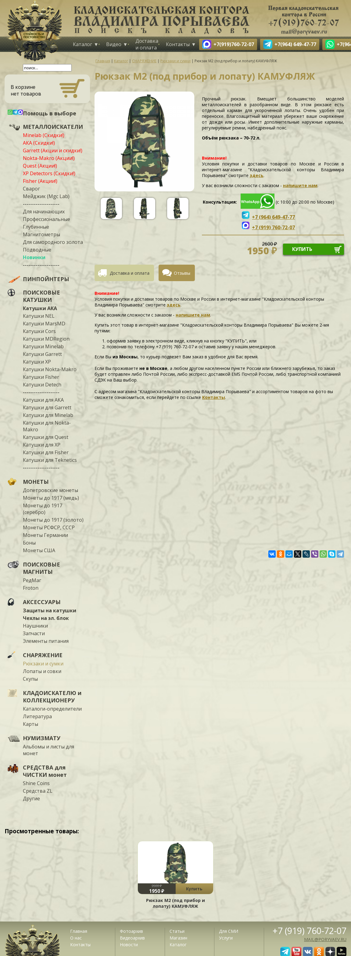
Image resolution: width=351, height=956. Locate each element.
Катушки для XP (41, 444)
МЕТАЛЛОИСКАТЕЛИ (53, 126)
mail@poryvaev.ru (325, 939)
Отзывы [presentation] (182, 273)
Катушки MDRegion (46, 338)
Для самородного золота (53, 242)
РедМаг (32, 580)
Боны (29, 542)
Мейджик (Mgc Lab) (46, 196)
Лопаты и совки (42, 671)
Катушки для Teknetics (50, 460)
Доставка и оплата (146, 44)
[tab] (127, 273)
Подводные (37, 249)
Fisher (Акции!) (40, 181)
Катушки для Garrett (47, 407)
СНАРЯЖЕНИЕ (43, 655)
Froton (30, 588)
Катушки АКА (40, 308)
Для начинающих (44, 211)
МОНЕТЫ (36, 481)
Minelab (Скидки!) (43, 135)
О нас (76, 938)
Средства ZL (37, 791)
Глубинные (36, 226)
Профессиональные (46, 219)
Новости (129, 944)
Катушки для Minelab (48, 415)
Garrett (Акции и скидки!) (52, 150)
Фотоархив (131, 931)
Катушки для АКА (43, 400)
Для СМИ (228, 931)
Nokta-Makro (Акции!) (49, 158)
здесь (256, 175)
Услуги (226, 938)
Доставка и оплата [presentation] (129, 273)
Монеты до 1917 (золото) (53, 519)
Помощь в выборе (49, 113)
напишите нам (300, 185)
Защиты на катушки (49, 610)
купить (302, 249)
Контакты (178, 44)
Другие (31, 798)
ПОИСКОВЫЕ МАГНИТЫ (41, 568)
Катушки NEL (39, 316)
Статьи (177, 931)
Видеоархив (132, 938)
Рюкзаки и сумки (43, 663)
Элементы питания (46, 641)
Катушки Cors (39, 331)
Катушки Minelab (43, 346)
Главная (78, 931)
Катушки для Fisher (46, 452)
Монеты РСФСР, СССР (49, 527)
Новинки (34, 257)
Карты (30, 724)
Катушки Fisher (41, 377)
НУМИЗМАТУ (41, 738)
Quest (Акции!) (40, 165)
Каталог (82, 44)
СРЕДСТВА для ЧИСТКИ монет (45, 771)
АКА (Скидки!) (39, 142)
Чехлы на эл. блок (46, 618)
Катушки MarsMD (44, 323)
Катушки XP (37, 361)
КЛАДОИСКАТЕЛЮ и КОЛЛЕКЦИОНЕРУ (52, 696)
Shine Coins (36, 783)
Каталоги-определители (52, 708)
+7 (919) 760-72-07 (309, 930)
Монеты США (39, 550)
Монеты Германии (45, 535)
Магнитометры (41, 234)
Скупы (30, 678)
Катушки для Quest (45, 437)
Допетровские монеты (50, 490)
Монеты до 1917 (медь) (51, 497)
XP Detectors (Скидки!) (49, 173)
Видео (113, 44)
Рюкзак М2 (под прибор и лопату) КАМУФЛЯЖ (175, 903)
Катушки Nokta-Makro (50, 369)
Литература (37, 716)
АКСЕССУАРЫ (42, 602)
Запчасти (34, 633)
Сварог (31, 188)
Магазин (178, 938)
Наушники (35, 625)
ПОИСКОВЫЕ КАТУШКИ (41, 296)
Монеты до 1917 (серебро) (42, 509)
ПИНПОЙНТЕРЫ (46, 279)
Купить (194, 889)
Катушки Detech (42, 384)
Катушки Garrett (42, 354)
